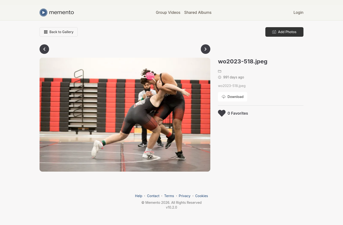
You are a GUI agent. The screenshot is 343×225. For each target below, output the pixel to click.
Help (138, 196)
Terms (169, 196)
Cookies (201, 196)
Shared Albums (198, 12)
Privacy (185, 196)
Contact (153, 196)
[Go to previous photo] (44, 49)
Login (298, 12)
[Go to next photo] (205, 49)
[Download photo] (232, 97)
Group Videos (168, 12)
